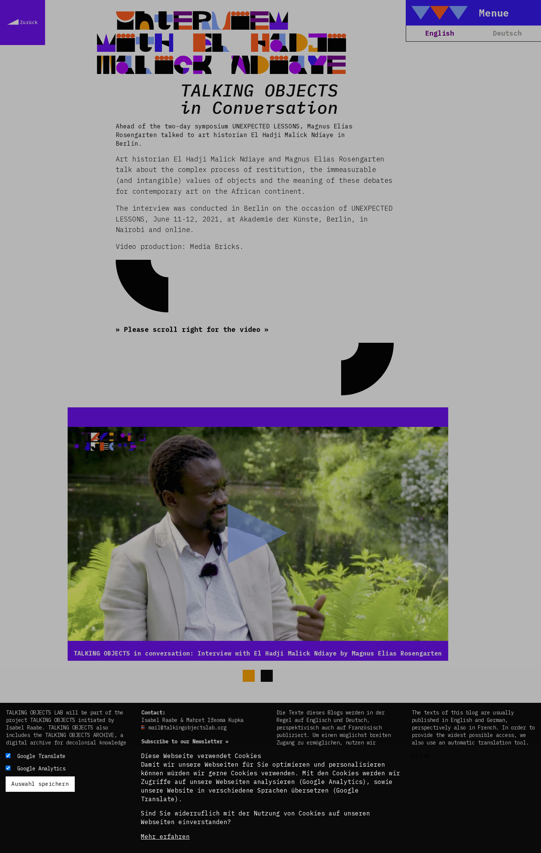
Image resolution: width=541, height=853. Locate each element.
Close (420, 756)
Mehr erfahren (165, 836)
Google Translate (41, 756)
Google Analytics (41, 768)
